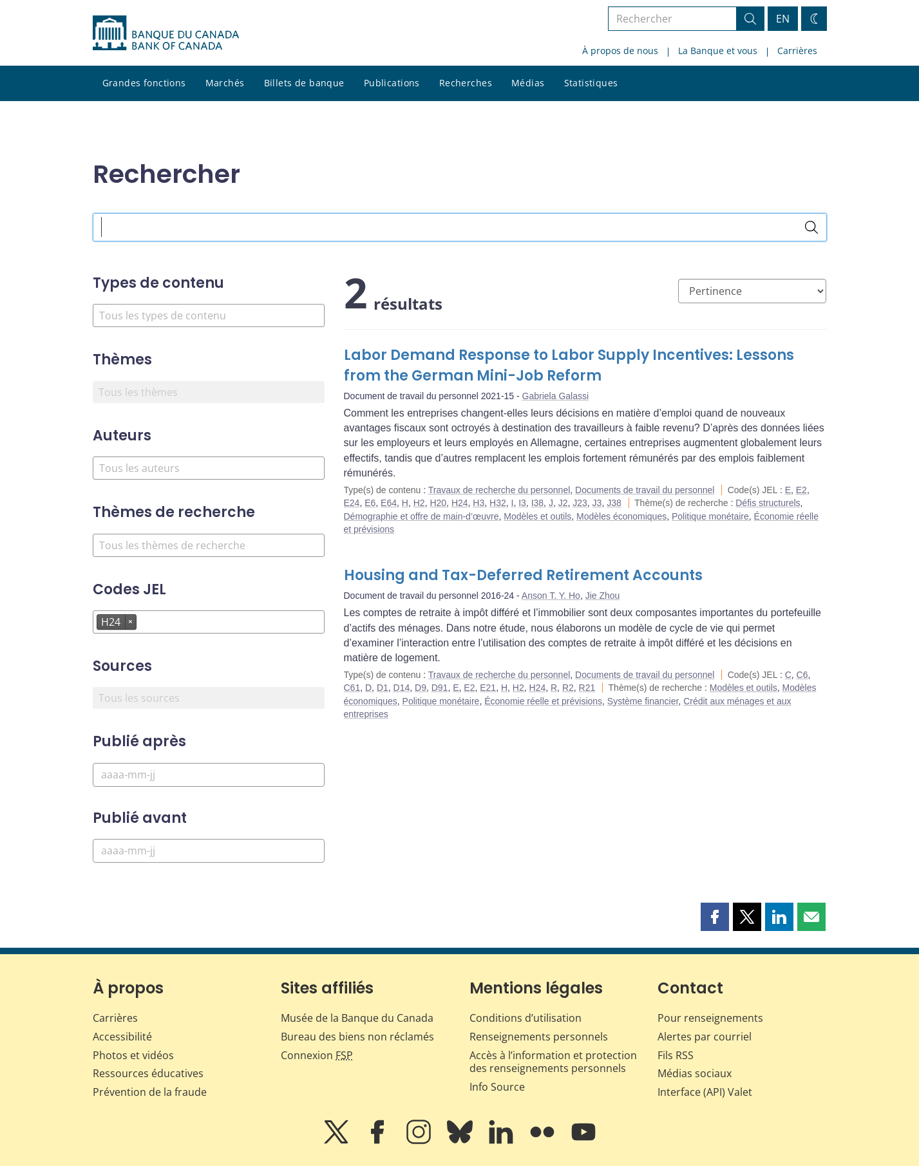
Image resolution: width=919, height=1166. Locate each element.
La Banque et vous (717, 50)
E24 (352, 503)
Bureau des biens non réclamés (357, 1037)
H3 (478, 503)
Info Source (497, 1087)
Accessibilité (122, 1037)
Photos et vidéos (133, 1055)
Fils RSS (676, 1055)
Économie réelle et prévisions (543, 701)
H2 (419, 503)
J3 (597, 503)
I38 (537, 503)
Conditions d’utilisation (525, 1018)
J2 (563, 503)
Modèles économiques (621, 516)
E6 (370, 503)
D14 (401, 687)
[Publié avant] (209, 851)
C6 (802, 675)
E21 (488, 687)
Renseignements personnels (538, 1037)
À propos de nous (620, 50)
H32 (497, 503)
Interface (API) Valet (705, 1092)
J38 (614, 503)
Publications (392, 83)
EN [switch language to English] (783, 19)
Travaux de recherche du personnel (499, 490)
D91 (439, 687)
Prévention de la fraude (150, 1092)
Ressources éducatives (148, 1073)
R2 (568, 687)
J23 (580, 503)
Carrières (797, 50)
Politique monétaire (710, 516)
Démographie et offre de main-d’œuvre (421, 516)
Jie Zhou (602, 595)
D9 (420, 687)
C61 (352, 687)
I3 (522, 503)
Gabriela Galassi (555, 396)
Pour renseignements (710, 1018)
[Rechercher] (811, 227)
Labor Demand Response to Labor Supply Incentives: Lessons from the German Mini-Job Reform (569, 365)
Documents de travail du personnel (644, 490)
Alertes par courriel (705, 1037)
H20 (438, 503)
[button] (715, 917)
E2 (801, 490)
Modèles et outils (537, 516)
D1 (382, 687)
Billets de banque (304, 83)
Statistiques (591, 83)
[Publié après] (209, 775)
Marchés (225, 83)
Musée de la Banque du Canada (357, 1018)
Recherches (465, 83)
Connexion (317, 1055)
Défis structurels (767, 503)
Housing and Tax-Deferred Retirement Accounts (523, 575)
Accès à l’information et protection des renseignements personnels (553, 1062)
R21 (587, 687)
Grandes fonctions (144, 83)
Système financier (643, 701)
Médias (528, 83)
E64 (389, 503)
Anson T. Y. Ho (551, 595)
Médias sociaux (695, 1073)
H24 (459, 503)
